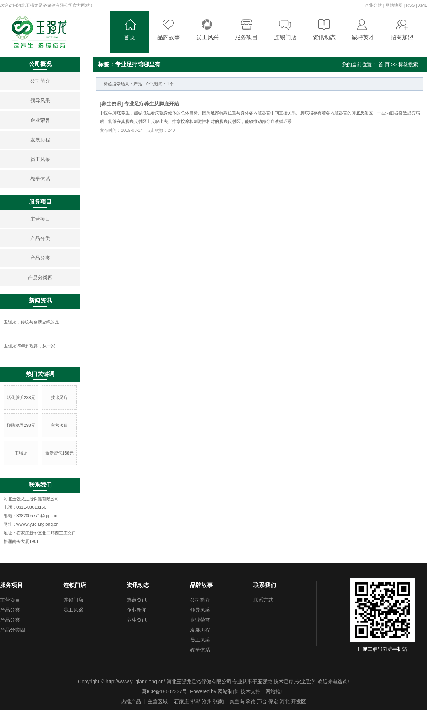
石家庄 (181, 701)
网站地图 (393, 5)
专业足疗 (305, 681)
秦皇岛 (237, 701)
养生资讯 (111, 104)
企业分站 (373, 5)
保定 (273, 701)
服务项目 (11, 585)
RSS (410, 5)
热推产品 (131, 701)
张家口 (220, 701)
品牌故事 (201, 585)
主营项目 (40, 219)
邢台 (262, 701)
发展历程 (40, 139)
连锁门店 (74, 585)
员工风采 (40, 159)
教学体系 (40, 179)
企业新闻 (137, 610)
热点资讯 (137, 600)
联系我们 (264, 585)
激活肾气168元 (59, 453)
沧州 (207, 701)
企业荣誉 (40, 120)
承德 (250, 701)
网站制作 (228, 691)
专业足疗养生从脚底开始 (151, 104)
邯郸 (195, 701)
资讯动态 (138, 585)
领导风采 (40, 100)
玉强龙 (21, 453)
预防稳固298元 (21, 425)
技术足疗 (59, 397)
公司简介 (40, 81)
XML (422, 5)
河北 (285, 701)
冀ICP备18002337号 (164, 691)
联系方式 (263, 600)
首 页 (384, 64)
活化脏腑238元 (21, 397)
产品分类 (40, 238)
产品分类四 (40, 277)
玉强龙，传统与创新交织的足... (33, 322)
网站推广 (275, 691)
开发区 (298, 701)
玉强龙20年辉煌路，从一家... (31, 345)
